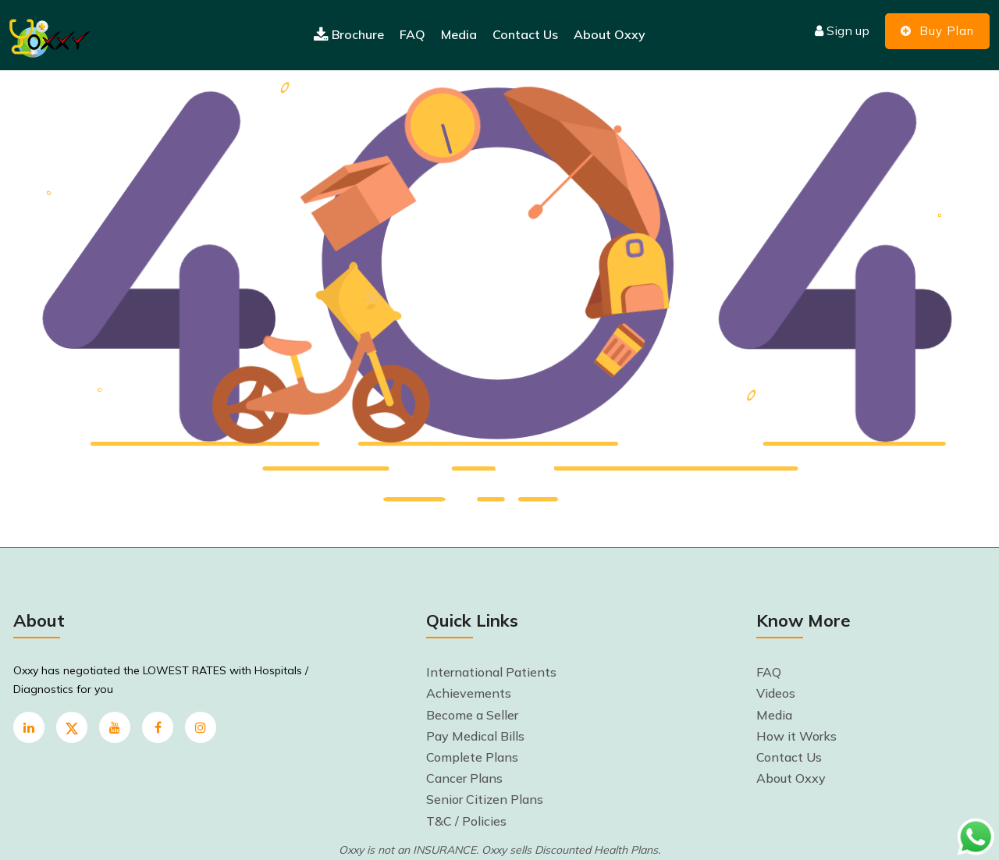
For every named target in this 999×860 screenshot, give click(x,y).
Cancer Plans (464, 778)
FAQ (412, 34)
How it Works (796, 736)
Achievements (468, 693)
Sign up (842, 30)
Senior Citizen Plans (484, 799)
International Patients (491, 672)
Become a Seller (472, 715)
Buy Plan (937, 30)
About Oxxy (609, 34)
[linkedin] (28, 727)
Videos (775, 693)
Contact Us (525, 34)
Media (459, 34)
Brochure (349, 35)
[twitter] (71, 727)
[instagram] (200, 727)
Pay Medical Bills (475, 736)
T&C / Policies (466, 821)
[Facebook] (157, 727)
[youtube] (114, 727)
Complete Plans (472, 757)
